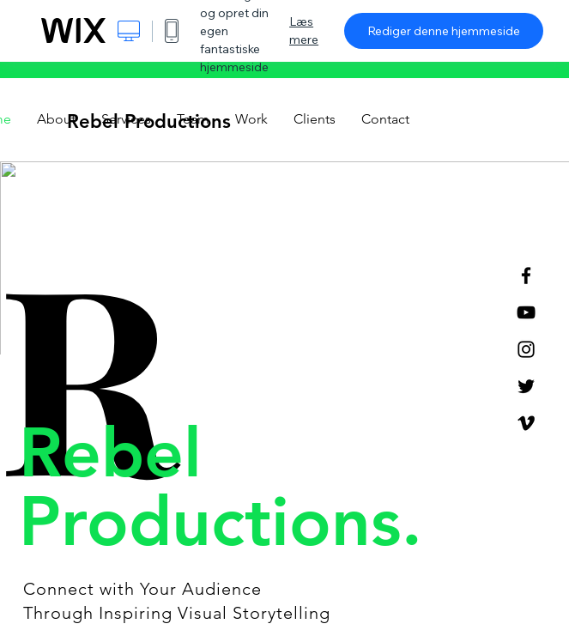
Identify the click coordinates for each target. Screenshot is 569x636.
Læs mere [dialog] (303, 30)
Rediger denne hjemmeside (443, 31)
